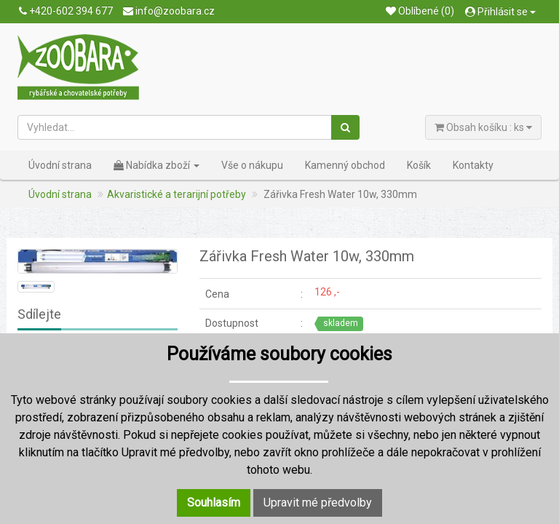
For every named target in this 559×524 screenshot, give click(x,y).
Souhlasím (213, 502)
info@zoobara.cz (169, 11)
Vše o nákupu (252, 165)
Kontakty (473, 165)
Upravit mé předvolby (317, 502)
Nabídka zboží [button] (156, 165)
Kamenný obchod (345, 165)
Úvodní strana (60, 165)
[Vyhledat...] (175, 127)
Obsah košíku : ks (483, 127)
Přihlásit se (500, 11)
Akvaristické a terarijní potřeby (176, 194)
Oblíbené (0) (420, 11)
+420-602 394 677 (66, 11)
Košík (419, 165)
